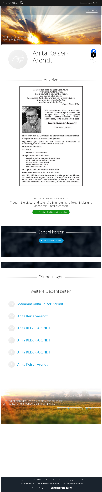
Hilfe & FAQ (37, 480)
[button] (93, 59)
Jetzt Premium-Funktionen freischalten (51, 212)
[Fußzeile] (51, 481)
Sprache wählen (27, 483)
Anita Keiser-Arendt (32, 316)
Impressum (25, 480)
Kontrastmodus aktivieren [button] (73, 483)
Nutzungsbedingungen (67, 480)
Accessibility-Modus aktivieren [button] (49, 483)
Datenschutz (50, 480)
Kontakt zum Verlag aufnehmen (69, 409)
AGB (81, 480)
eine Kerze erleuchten (51, 240)
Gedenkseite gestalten (87, 3)
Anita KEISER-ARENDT (33, 328)
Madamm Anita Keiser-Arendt (40, 304)
